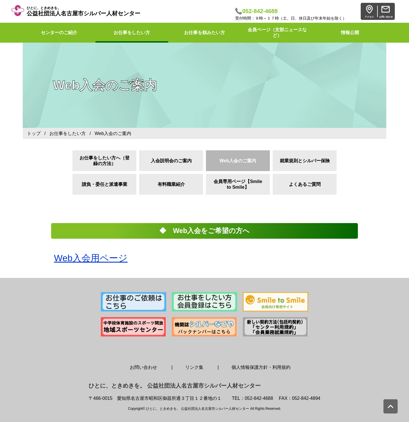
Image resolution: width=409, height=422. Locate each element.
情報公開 (350, 32)
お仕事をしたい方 (132, 32)
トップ (34, 133)
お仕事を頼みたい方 (204, 32)
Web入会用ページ (91, 258)
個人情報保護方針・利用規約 (261, 367)
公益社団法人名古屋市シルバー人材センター (83, 11)
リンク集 (194, 367)
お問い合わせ (143, 367)
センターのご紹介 (59, 32)
